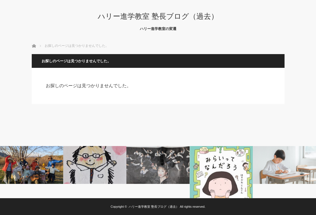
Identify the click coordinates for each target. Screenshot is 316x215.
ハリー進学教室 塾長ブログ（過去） (158, 16)
